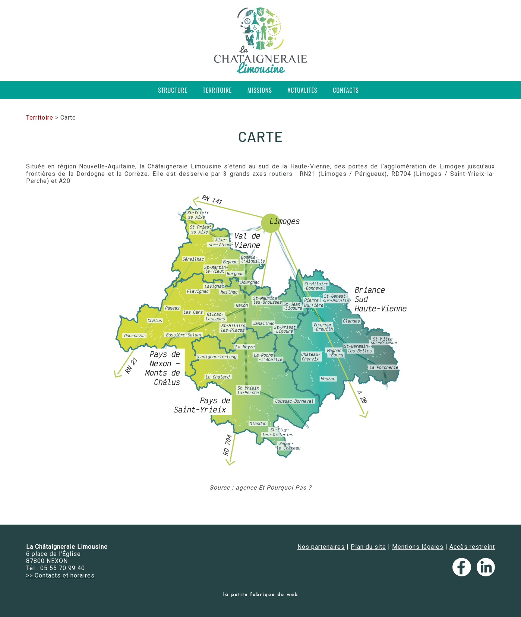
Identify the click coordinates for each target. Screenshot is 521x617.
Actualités (303, 90)
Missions (259, 90)
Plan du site (368, 546)
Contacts (346, 90)
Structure (172, 90)
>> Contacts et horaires (60, 575)
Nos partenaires (321, 546)
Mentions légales (417, 546)
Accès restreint (472, 546)
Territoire (217, 90)
